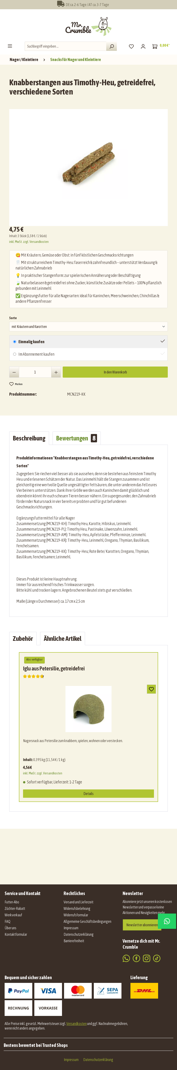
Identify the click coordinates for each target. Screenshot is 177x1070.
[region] (89, 165)
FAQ (7, 921)
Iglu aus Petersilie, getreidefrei (54, 668)
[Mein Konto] (143, 46)
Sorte (13, 317)
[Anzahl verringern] (14, 372)
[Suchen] (111, 46)
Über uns (10, 928)
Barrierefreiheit (74, 941)
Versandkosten (76, 1023)
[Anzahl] (35, 372)
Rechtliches (74, 893)
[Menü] (10, 46)
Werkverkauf (13, 915)
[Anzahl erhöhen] (56, 372)
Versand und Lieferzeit (78, 902)
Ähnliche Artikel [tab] (62, 638)
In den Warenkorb (115, 372)
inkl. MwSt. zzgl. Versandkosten (29, 242)
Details (88, 794)
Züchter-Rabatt (15, 908)
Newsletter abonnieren (142, 925)
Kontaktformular (16, 934)
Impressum (71, 928)
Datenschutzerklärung (79, 934)
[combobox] (65, 46)
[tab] (29, 438)
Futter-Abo (12, 902)
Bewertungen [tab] (76, 438)
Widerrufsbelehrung (77, 908)
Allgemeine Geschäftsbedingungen (87, 921)
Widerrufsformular (76, 915)
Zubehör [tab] (23, 638)
